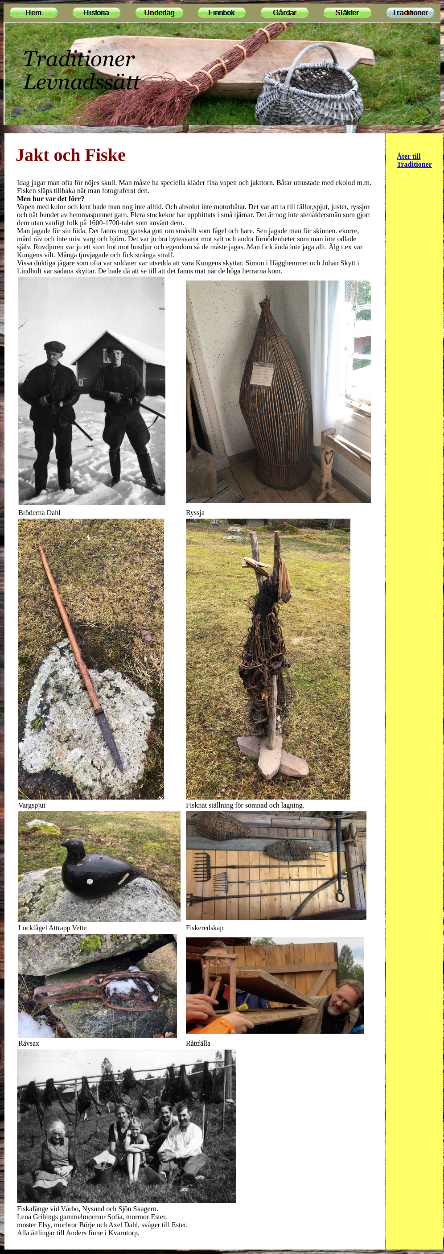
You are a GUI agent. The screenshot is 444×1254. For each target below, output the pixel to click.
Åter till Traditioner (414, 160)
